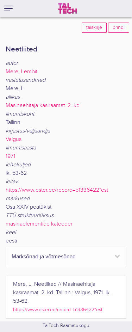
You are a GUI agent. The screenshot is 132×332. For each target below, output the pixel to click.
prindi (119, 27)
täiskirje (94, 27)
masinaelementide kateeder (39, 224)
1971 (10, 156)
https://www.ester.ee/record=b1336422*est (57, 190)
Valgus (13, 139)
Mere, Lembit (21, 71)
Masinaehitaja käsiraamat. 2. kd (43, 105)
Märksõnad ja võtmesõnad (44, 256)
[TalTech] (67, 8)
